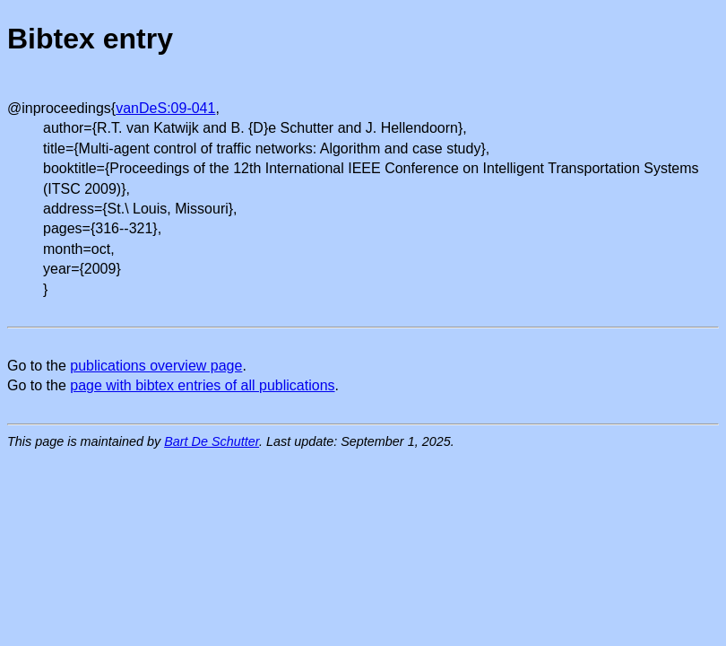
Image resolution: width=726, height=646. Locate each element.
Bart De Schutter (211, 441)
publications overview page (156, 365)
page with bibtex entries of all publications (202, 385)
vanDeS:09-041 (165, 108)
